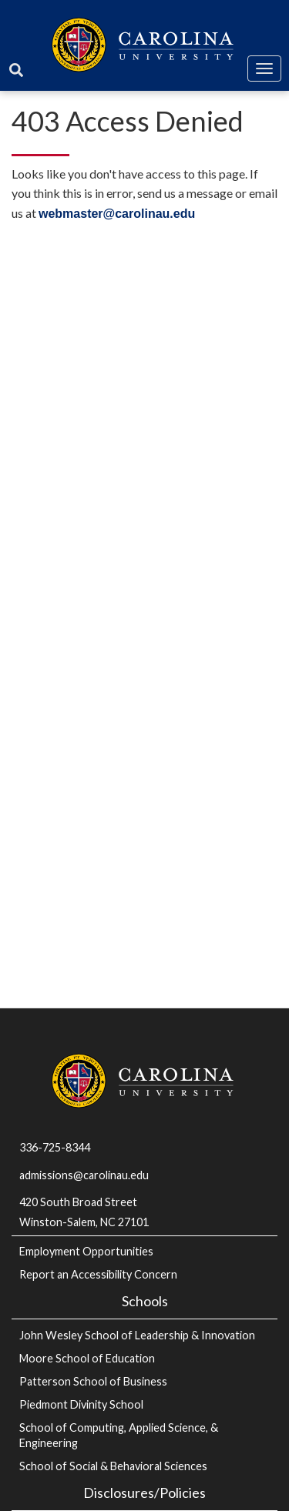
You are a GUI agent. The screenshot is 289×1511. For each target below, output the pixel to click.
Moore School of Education (87, 1358)
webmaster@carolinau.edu (117, 213)
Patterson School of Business (93, 1381)
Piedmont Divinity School (81, 1404)
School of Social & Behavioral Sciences (113, 1466)
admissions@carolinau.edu (84, 1175)
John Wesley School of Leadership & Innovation (137, 1335)
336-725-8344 (54, 1147)
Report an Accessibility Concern (98, 1274)
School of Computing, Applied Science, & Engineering (118, 1435)
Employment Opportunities (86, 1251)
